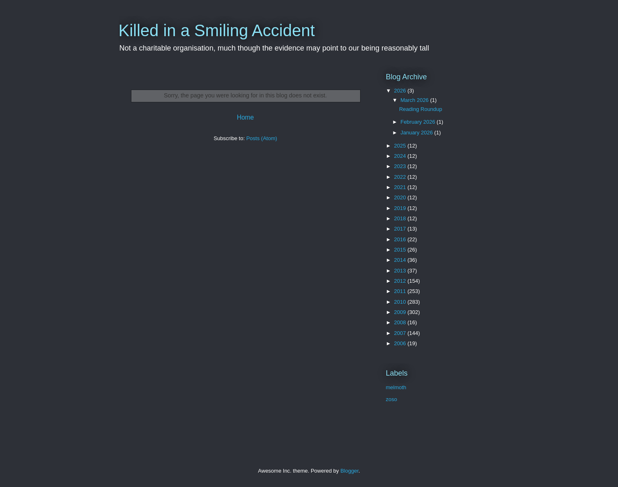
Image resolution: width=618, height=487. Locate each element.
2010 (401, 302)
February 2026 (418, 122)
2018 (401, 218)
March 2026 (415, 100)
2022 (401, 177)
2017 (401, 229)
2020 (401, 197)
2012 (401, 281)
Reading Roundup (420, 109)
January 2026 (417, 132)
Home (245, 117)
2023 (401, 166)
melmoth (396, 387)
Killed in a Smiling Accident (217, 30)
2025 (401, 146)
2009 (401, 312)
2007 (401, 333)
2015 (401, 250)
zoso (391, 399)
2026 (401, 91)
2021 (401, 187)
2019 (401, 208)
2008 (401, 322)
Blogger (349, 471)
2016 (401, 239)
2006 (401, 343)
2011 (401, 291)
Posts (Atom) (261, 138)
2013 (401, 271)
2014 (401, 260)
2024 (401, 156)
